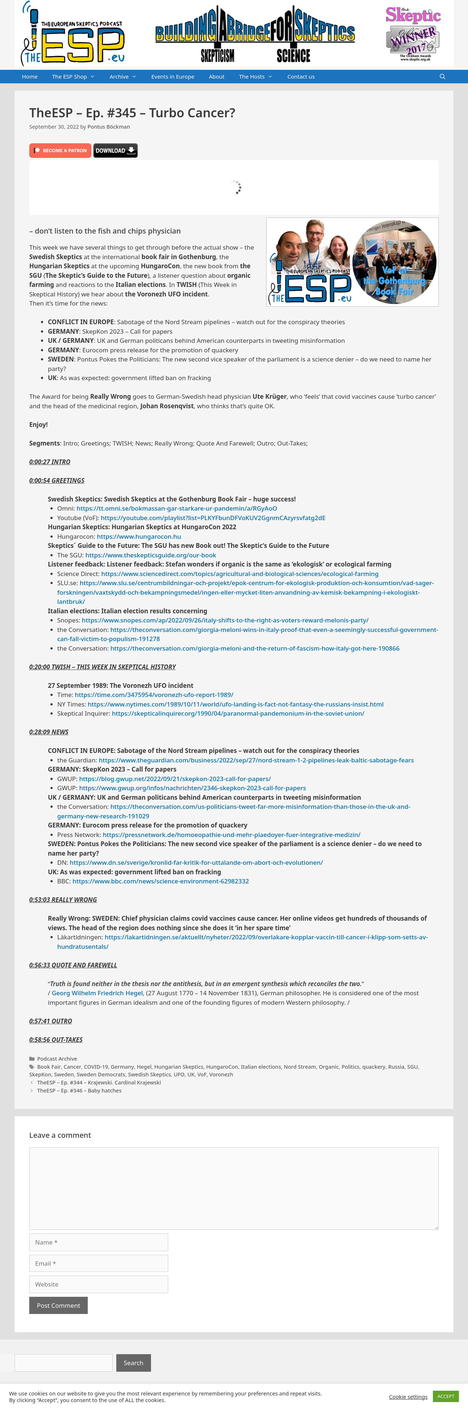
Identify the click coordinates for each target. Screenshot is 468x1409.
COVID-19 (96, 1066)
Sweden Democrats (101, 1074)
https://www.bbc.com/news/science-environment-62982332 (160, 881)
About (216, 76)
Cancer (72, 1066)
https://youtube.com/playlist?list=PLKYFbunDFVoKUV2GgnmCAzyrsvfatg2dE (213, 518)
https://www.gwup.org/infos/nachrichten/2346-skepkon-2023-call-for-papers (192, 788)
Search (134, 1363)
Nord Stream (300, 1066)
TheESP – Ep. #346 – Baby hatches (79, 1090)
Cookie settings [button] (408, 1396)
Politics (350, 1066)
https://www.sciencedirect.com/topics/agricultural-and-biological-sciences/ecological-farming (239, 573)
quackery (373, 1066)
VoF (202, 1074)
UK (191, 1074)
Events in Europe (173, 76)
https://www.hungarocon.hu (139, 536)
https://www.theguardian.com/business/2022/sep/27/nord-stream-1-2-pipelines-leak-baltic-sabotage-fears (256, 760)
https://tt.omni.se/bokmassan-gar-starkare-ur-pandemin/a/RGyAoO (177, 508)
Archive (127, 77)
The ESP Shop (77, 77)
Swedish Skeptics (149, 1074)
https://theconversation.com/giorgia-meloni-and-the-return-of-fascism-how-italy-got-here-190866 (255, 648)
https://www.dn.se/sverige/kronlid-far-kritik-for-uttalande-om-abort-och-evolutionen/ (196, 862)
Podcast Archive (57, 1058)
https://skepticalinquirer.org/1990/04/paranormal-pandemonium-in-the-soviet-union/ (238, 713)
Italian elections (261, 1066)
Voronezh (221, 1074)
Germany (122, 1066)
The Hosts (259, 77)
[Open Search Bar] (442, 77)
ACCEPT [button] (445, 1396)
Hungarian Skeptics (178, 1066)
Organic (329, 1066)
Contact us (301, 76)
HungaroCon (222, 1066)
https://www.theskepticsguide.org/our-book (151, 555)
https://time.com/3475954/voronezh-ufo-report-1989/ (154, 694)
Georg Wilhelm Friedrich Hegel (97, 993)
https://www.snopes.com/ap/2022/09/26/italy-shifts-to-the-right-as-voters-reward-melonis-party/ (225, 620)
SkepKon (40, 1074)
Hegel (144, 1066)
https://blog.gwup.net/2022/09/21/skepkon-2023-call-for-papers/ (175, 778)
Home (30, 76)
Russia (396, 1066)
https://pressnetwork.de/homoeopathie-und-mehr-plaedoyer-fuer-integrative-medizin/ (232, 834)
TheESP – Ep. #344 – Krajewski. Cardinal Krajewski (99, 1082)
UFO (179, 1074)
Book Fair (49, 1066)
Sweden (64, 1074)
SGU (412, 1066)
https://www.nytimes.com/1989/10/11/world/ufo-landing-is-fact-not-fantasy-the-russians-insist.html (236, 704)
